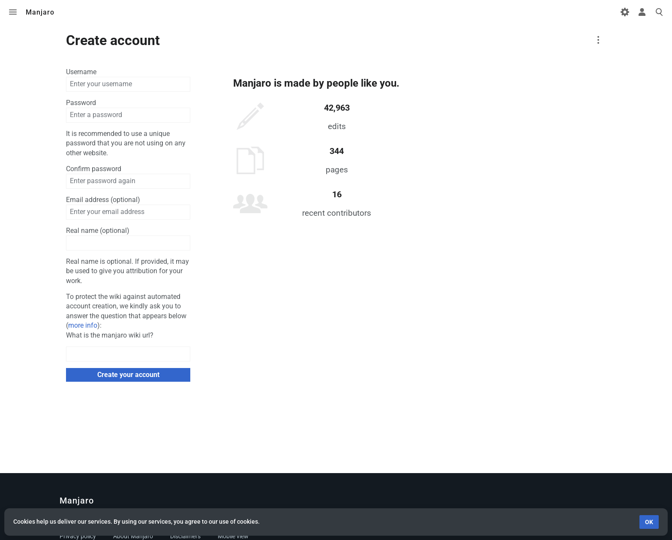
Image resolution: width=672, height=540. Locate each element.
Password (81, 103)
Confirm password (93, 169)
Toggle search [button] (659, 12)
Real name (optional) (97, 230)
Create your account (128, 375)
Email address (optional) (103, 200)
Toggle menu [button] (12, 12)
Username (81, 72)
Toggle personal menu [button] (642, 12)
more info (82, 325)
